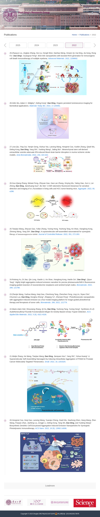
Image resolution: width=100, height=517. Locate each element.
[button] (95, 45)
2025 (18, 45)
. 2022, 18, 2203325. (55, 362)
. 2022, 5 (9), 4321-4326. (37, 314)
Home (74, 35)
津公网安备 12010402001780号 (67, 514)
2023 (55, 45)
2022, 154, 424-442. (33, 155)
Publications (84, 35)
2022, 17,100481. (45, 106)
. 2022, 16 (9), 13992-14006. (51, 428)
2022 (94, 35)
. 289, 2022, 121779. (54, 302)
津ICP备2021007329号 (47, 514)
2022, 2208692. (63, 58)
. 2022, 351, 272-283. (59, 234)
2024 (36, 45)
